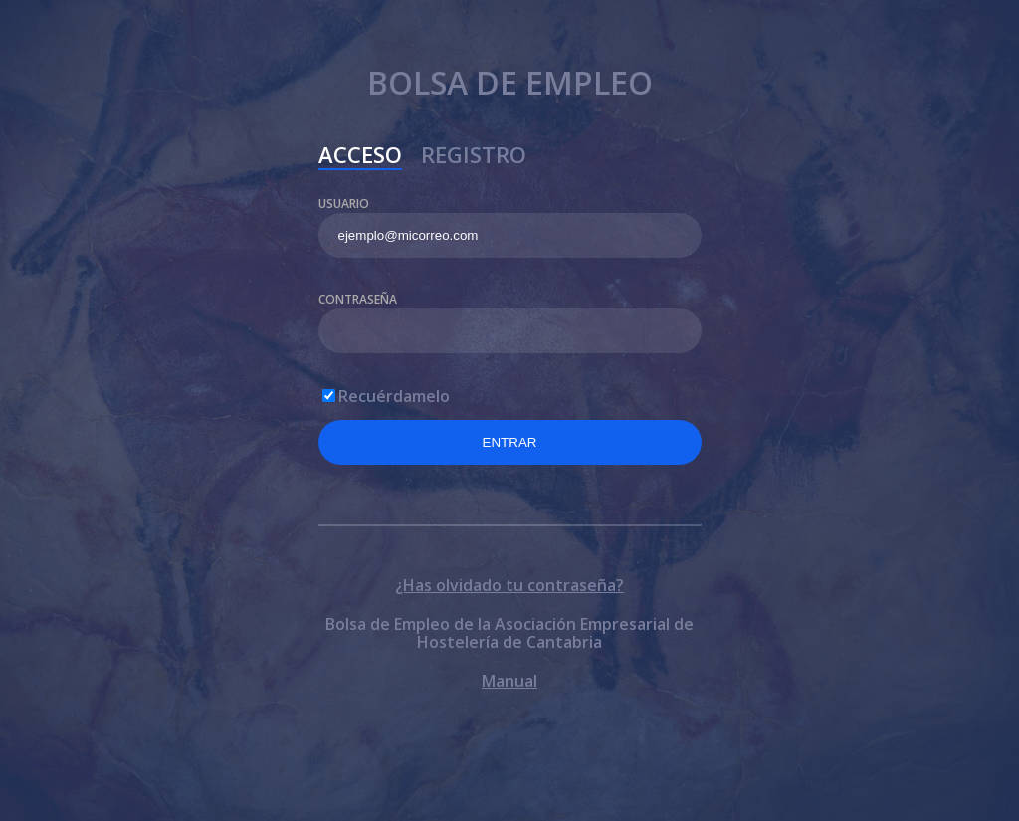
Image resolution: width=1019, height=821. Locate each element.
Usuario (343, 203)
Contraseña (357, 299)
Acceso (360, 157)
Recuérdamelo (394, 396)
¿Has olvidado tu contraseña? (509, 585)
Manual (509, 681)
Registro (473, 157)
